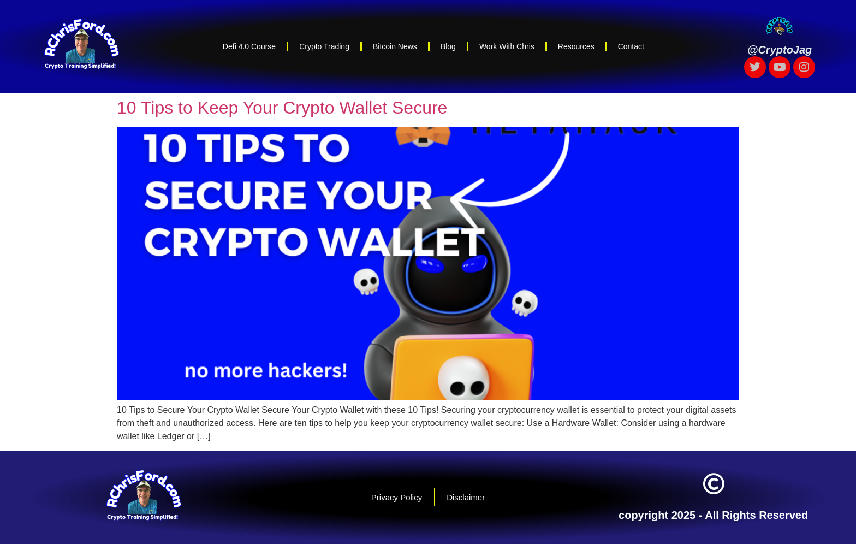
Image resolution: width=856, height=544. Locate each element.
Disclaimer (466, 497)
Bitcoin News (395, 46)
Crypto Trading (324, 46)
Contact (631, 46)
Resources (576, 46)
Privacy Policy (396, 497)
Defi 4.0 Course (249, 46)
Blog (448, 46)
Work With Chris (506, 46)
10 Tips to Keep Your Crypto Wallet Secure (282, 107)
